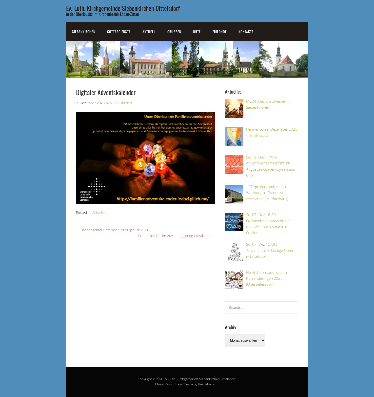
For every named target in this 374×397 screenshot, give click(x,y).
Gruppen (174, 31)
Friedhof (220, 31)
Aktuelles (99, 212)
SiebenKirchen (83, 31)
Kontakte (246, 31)
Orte (197, 31)
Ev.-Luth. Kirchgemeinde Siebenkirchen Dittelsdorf (123, 8)
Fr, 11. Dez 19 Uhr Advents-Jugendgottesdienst (176, 235)
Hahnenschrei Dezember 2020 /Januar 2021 (112, 230)
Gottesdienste (119, 31)
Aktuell (149, 31)
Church (160, 384)
